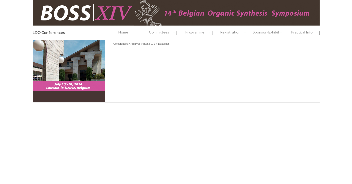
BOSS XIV (149, 43)
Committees (163, 32)
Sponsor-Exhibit (268, 32)
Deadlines (163, 43)
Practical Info (305, 32)
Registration (234, 32)
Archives (135, 43)
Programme (198, 32)
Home (123, 32)
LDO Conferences (49, 32)
